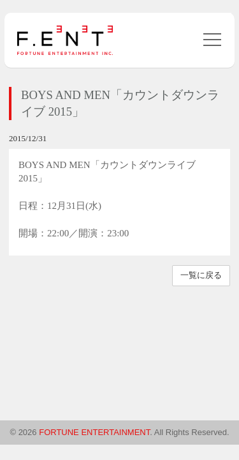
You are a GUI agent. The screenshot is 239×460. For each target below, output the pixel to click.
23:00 (118, 233)
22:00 (58, 233)
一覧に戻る (201, 275)
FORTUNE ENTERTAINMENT (94, 432)
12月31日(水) (74, 206)
